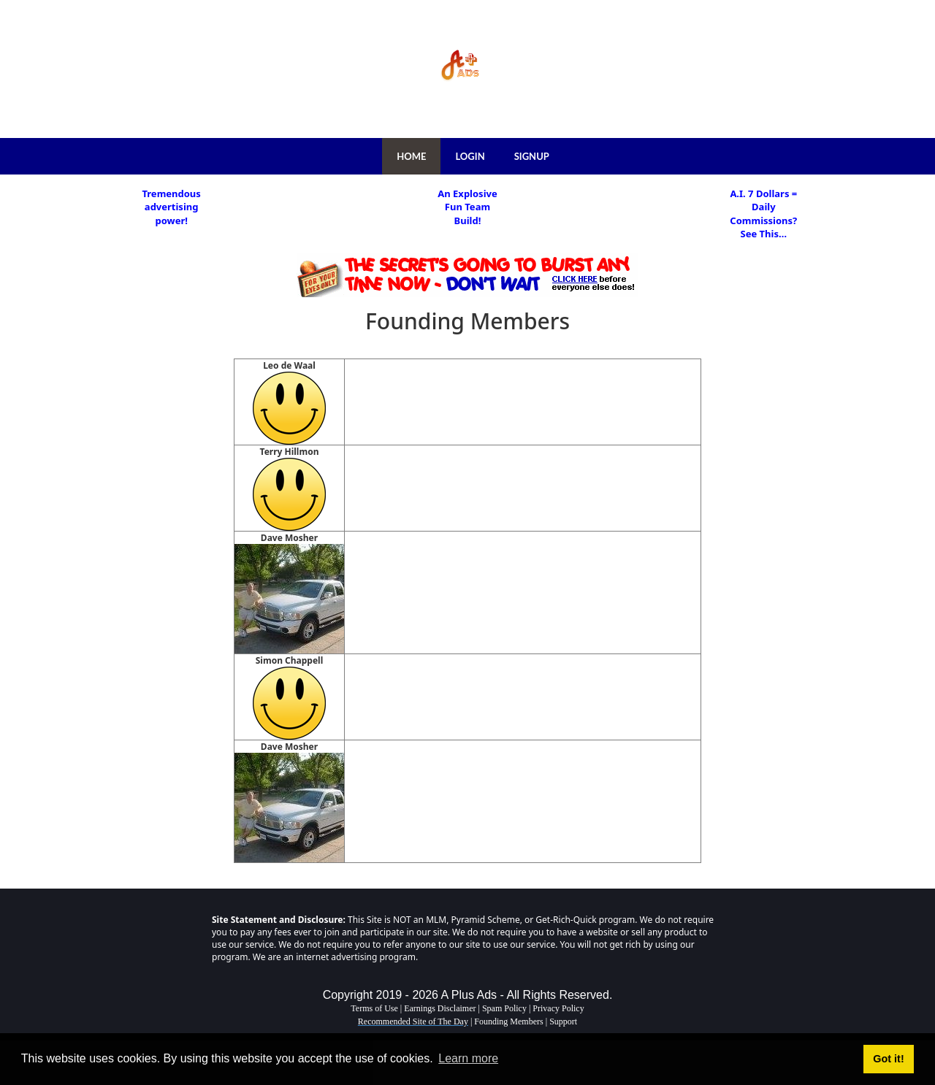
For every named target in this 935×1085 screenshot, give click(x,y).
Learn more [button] (468, 1058)
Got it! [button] (888, 1059)
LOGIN (469, 156)
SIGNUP (531, 156)
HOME (411, 156)
